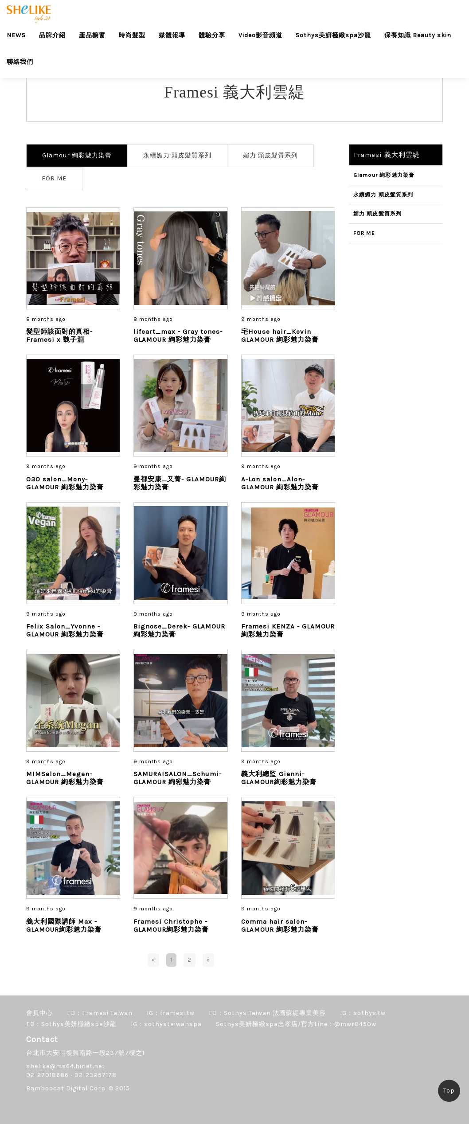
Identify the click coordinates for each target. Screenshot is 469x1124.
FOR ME (54, 178)
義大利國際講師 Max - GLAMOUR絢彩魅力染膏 (64, 925)
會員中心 (39, 1013)
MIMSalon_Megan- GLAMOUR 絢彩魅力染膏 (65, 778)
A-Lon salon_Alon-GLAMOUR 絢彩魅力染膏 (280, 483)
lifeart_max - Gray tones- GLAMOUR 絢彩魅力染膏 (178, 335)
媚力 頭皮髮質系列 (270, 155)
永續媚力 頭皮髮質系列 (177, 155)
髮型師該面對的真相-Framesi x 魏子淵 (59, 335)
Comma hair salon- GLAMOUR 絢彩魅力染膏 (280, 925)
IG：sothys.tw (363, 1013)
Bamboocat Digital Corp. (66, 1088)
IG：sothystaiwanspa (166, 1024)
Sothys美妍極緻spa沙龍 (333, 35)
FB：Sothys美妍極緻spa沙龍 (71, 1024)
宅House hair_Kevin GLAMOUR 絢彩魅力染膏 (280, 335)
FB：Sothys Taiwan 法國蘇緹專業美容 (267, 1013)
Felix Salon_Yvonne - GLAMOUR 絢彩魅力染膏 (65, 630)
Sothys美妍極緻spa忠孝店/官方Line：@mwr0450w (296, 1024)
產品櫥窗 (92, 35)
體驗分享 (212, 35)
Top (449, 1090)
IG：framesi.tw (171, 1013)
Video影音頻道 (260, 35)
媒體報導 (172, 35)
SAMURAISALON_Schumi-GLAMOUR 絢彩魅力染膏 (177, 778)
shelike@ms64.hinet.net (65, 1066)
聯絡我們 (20, 62)
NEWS (16, 35)
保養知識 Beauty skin (417, 35)
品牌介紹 (52, 35)
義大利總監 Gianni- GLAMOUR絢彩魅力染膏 (279, 778)
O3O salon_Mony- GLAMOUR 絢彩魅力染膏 (65, 483)
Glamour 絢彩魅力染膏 (77, 155)
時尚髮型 (132, 35)
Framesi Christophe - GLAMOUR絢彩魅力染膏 (171, 925)
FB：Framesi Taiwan (100, 1013)
